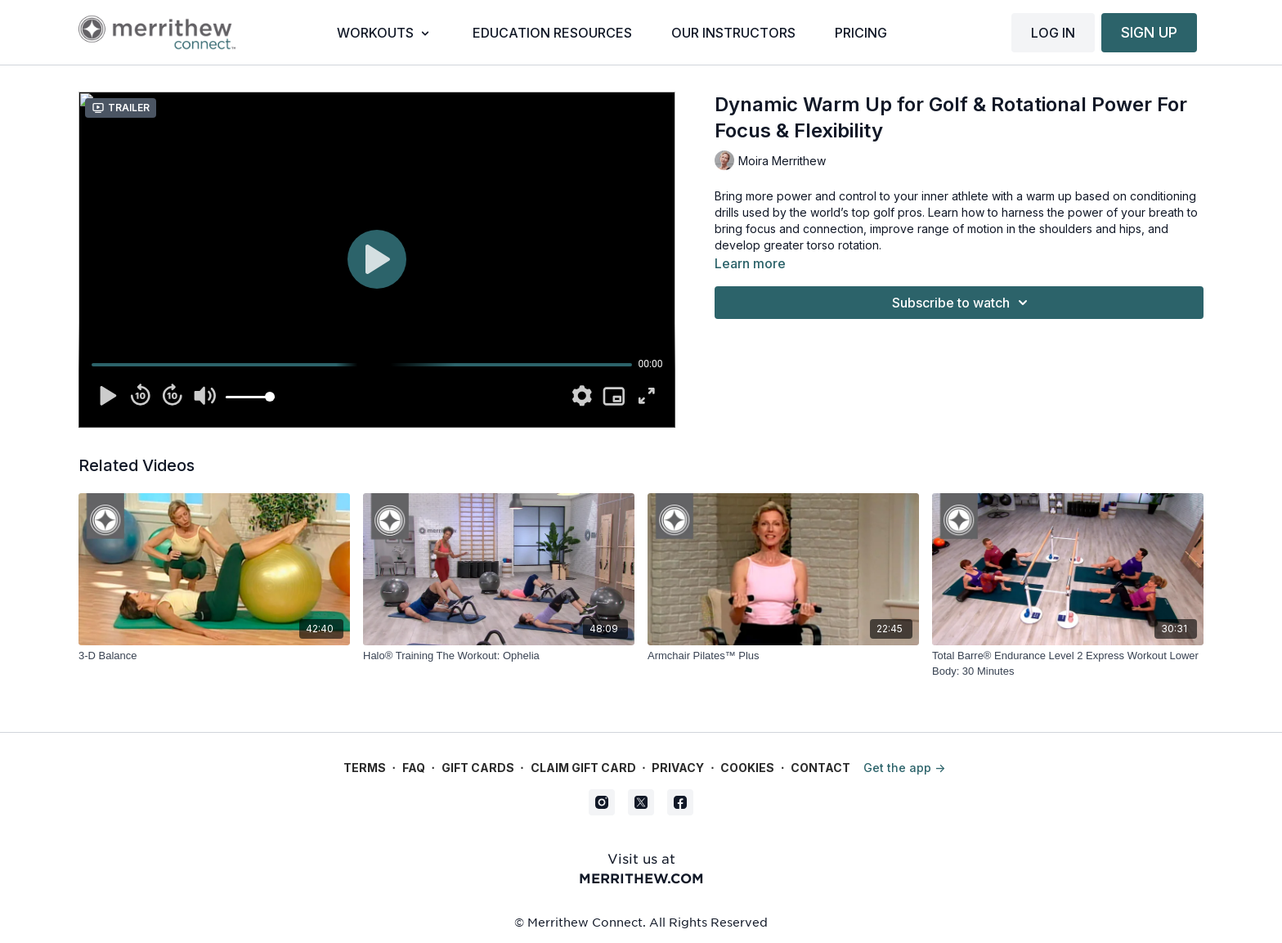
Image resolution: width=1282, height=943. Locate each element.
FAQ (413, 768)
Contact (820, 768)
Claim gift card (583, 768)
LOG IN (1053, 33)
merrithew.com (641, 877)
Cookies (747, 768)
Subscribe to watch (962, 302)
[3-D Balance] (214, 656)
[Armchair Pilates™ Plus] (783, 656)
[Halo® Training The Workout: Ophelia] (498, 656)
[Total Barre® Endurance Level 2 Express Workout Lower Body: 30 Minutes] (1068, 664)
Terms (364, 768)
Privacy (678, 768)
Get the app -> (904, 768)
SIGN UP (1149, 32)
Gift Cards (478, 768)
